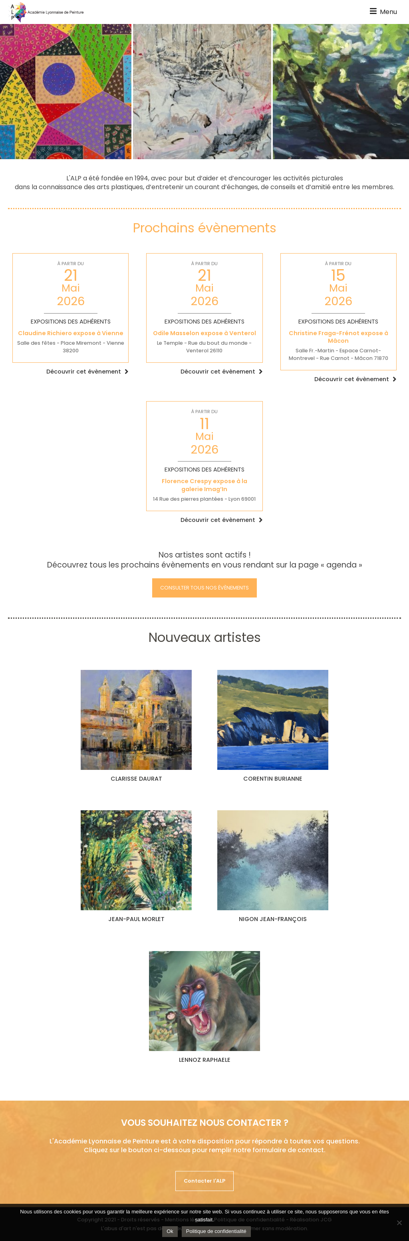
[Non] (399, 1223)
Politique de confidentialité (216, 1231)
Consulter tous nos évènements (204, 587)
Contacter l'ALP (204, 1180)
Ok (170, 1231)
